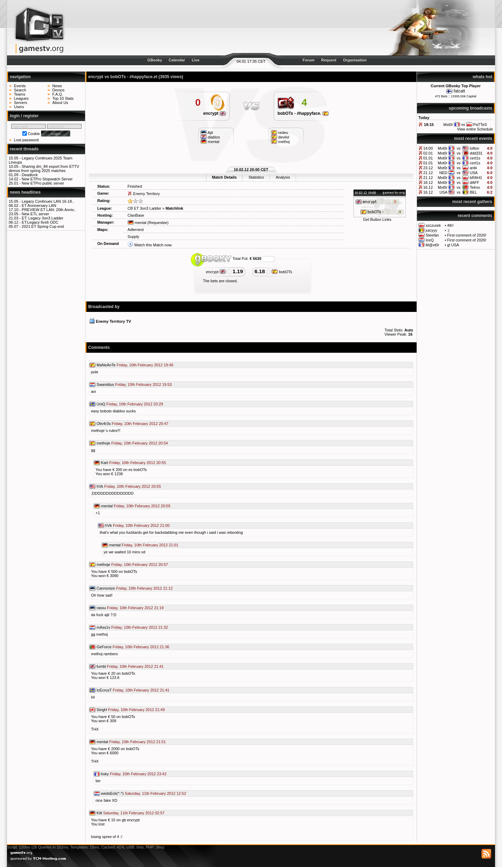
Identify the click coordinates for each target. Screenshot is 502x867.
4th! (450, 225)
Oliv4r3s (104, 423)
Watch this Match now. (153, 245)
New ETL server (35, 214)
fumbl (101, 666)
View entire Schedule (475, 129)
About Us (60, 102)
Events (20, 86)
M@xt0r (432, 245)
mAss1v (103, 627)
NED (443, 173)
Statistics (256, 177)
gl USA (453, 245)
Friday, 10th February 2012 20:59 (142, 506)
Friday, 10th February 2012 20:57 (139, 564)
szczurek (433, 225)
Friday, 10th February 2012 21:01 (150, 545)
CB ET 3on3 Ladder (144, 208)
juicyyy (431, 230)
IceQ (430, 240)
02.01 (428, 153)
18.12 (428, 182)
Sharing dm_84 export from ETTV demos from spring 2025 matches (44, 168)
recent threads (24, 149)
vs (459, 148)
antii (473, 168)
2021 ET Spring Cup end (43, 226)
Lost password (26, 140)
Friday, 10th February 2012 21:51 (137, 742)
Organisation (355, 60)
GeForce (104, 647)
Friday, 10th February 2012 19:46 (145, 365)
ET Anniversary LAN (39, 205)
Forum (308, 60)
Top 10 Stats (63, 98)
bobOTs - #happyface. (303, 113)
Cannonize (106, 588)
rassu (101, 608)
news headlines (25, 192)
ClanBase (136, 215)
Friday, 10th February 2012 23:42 (138, 774)
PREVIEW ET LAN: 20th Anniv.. (49, 210)
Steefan (432, 235)
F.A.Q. (57, 94)
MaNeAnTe (106, 365)
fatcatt (459, 91)
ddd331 (476, 153)
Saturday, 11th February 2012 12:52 (155, 793)
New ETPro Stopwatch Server (47, 179)
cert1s (475, 158)
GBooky (154, 60)
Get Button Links (377, 219)
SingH (102, 710)
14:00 (428, 148)
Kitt (99, 813)
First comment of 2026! (467, 235)
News (57, 86)
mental (137, 223)
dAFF (474, 182)
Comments (99, 347)
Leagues (21, 98)
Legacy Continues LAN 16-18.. (48, 201)
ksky (105, 774)
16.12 (428, 187)
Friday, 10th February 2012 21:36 (141, 647)
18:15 (429, 124)
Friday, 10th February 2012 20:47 (140, 423)
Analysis (283, 177)
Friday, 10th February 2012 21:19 (135, 608)
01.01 (428, 158)
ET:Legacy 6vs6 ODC (40, 222)
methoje (103, 443)
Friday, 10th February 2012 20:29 (134, 404)
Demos (58, 90)
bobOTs (282, 272)
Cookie (34, 134)
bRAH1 (476, 177)
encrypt (214, 113)
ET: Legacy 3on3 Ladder (42, 218)
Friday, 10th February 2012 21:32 (139, 627)
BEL (473, 192)
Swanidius (105, 384)
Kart (104, 463)
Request (328, 60)
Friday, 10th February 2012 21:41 (135, 666)
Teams (19, 94)
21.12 (428, 173)
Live (195, 60)
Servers (20, 102)
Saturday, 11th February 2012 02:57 (134, 813)
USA (474, 173)
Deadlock (30, 175)
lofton (474, 148)
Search (20, 90)
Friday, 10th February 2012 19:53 (143, 384)
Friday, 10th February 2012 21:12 (144, 588)
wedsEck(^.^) (112, 793)
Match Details (224, 177)
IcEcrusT (104, 690)
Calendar (177, 60)
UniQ (101, 404)
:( (448, 230)
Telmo (475, 187)
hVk (100, 486)
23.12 (428, 168)
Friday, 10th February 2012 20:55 (137, 463)
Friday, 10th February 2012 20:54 (139, 443)
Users (19, 107)
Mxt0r (443, 148)
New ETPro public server (43, 183)
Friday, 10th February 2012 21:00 (141, 525)
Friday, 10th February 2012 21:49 (136, 710)
